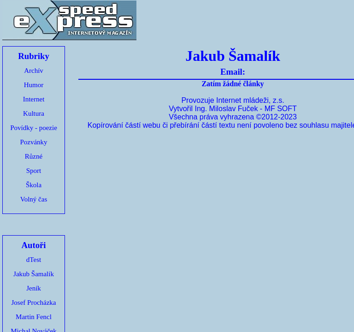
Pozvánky (33, 142)
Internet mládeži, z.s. (250, 100)
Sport (33, 170)
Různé (33, 156)
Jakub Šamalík (33, 274)
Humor (34, 85)
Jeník (33, 288)
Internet (34, 99)
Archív (33, 70)
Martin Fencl (34, 316)
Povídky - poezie (33, 127)
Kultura (33, 113)
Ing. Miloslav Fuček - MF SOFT (245, 109)
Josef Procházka (33, 302)
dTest (33, 259)
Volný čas (33, 199)
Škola (33, 185)
